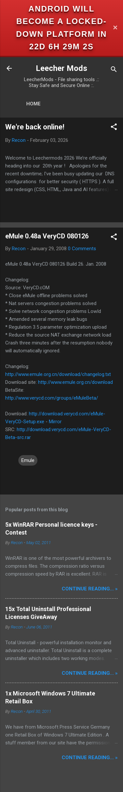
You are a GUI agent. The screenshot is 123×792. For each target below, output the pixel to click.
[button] (114, 128)
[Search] (114, 70)
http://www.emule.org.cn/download (75, 382)
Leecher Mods (61, 68)
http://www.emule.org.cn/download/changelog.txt (58, 374)
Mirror (55, 422)
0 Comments (82, 249)
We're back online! (34, 127)
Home (33, 104)
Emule (27, 460)
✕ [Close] (115, 27)
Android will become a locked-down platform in (61, 21)
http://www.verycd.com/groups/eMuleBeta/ (51, 398)
